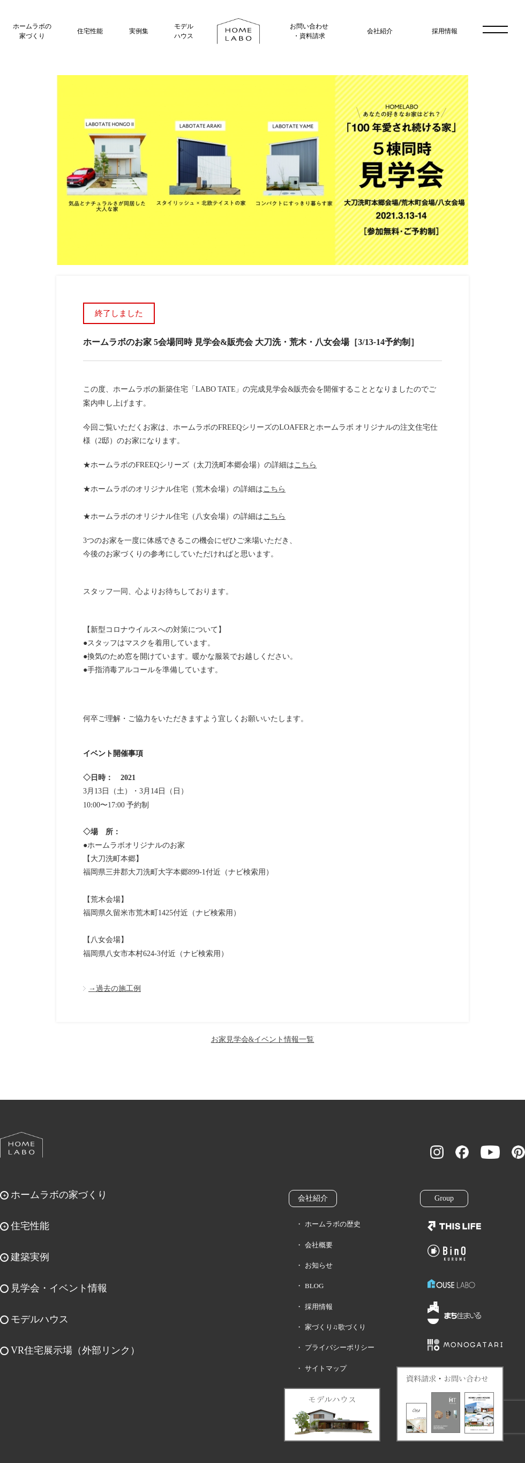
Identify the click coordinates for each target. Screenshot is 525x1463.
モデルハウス (183, 31)
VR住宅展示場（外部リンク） (75, 1350)
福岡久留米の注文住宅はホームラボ (238, 31)
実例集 (138, 31)
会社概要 (319, 1245)
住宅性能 (90, 31)
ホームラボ (21, 1145)
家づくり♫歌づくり (335, 1327)
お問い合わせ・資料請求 (309, 31)
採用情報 (445, 31)
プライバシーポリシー (339, 1347)
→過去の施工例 (114, 988)
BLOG (314, 1286)
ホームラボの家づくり (32, 31)
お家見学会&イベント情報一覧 (262, 1039)
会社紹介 (380, 31)
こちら (305, 465)
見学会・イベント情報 (59, 1288)
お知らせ (319, 1265)
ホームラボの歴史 (333, 1224)
